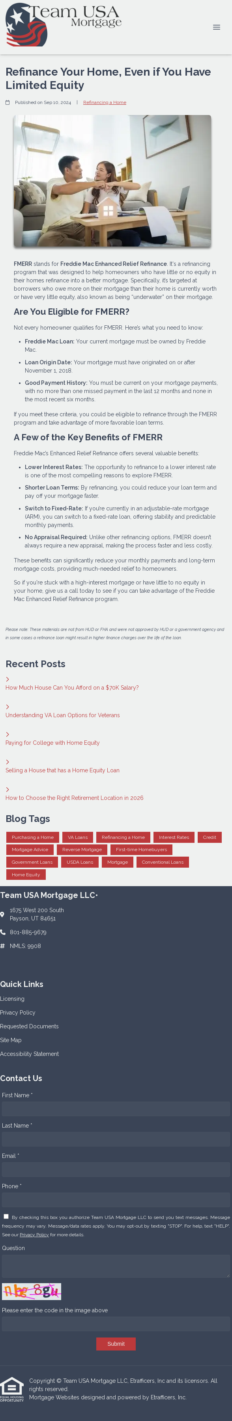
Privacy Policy (34, 1234)
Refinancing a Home (104, 102)
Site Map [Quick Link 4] (11, 1040)
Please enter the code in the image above (55, 1310)
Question (13, 1248)
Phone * (12, 1186)
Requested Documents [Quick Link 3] (29, 1026)
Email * (10, 1156)
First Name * (17, 1095)
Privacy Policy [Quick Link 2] (18, 1012)
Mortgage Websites (55, 1397)
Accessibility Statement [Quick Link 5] (29, 1054)
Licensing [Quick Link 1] (12, 999)
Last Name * (17, 1125)
